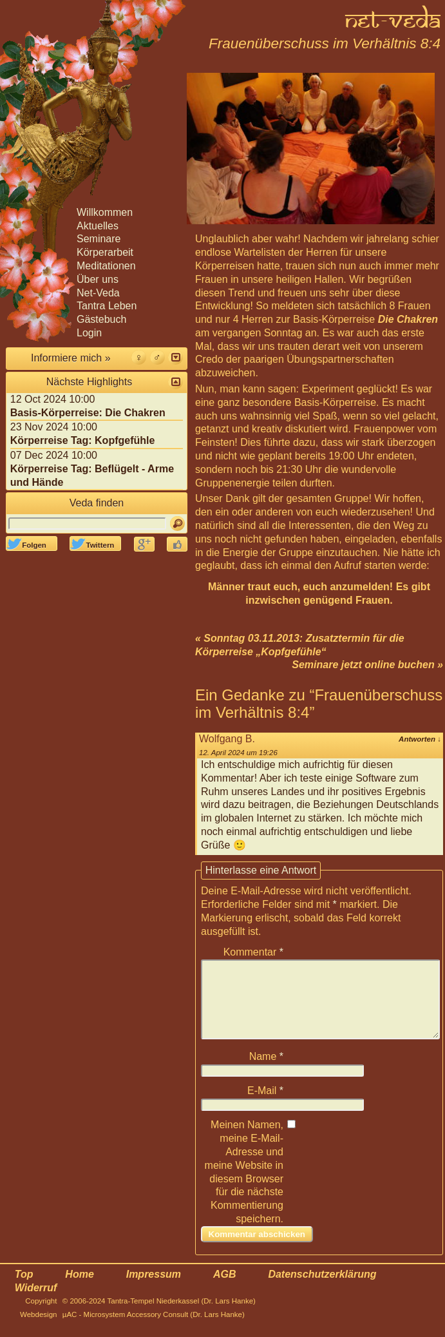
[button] (175, 357)
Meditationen (106, 265)
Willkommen (105, 212)
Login (89, 332)
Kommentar (253, 952)
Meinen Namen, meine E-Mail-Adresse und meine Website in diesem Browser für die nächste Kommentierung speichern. (244, 1187)
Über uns (97, 279)
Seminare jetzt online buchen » (367, 664)
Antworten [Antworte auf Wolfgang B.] (420, 739)
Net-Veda (98, 292)
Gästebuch (101, 319)
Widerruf (36, 1303)
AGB (224, 1289)
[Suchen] (177, 523)
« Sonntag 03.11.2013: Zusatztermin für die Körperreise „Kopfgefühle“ (299, 645)
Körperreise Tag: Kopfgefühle (82, 440)
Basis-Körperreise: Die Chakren (88, 412)
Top (24, 1289)
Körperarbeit (105, 252)
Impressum (153, 1289)
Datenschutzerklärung (322, 1289)
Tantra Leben (107, 305)
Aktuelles (97, 225)
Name (266, 1071)
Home (79, 1289)
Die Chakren (408, 319)
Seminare (98, 238)
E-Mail (265, 1106)
